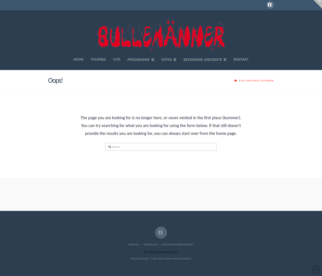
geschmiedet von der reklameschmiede (161, 258)
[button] (318, 4)
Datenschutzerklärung (177, 244)
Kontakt (134, 244)
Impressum (151, 244)
